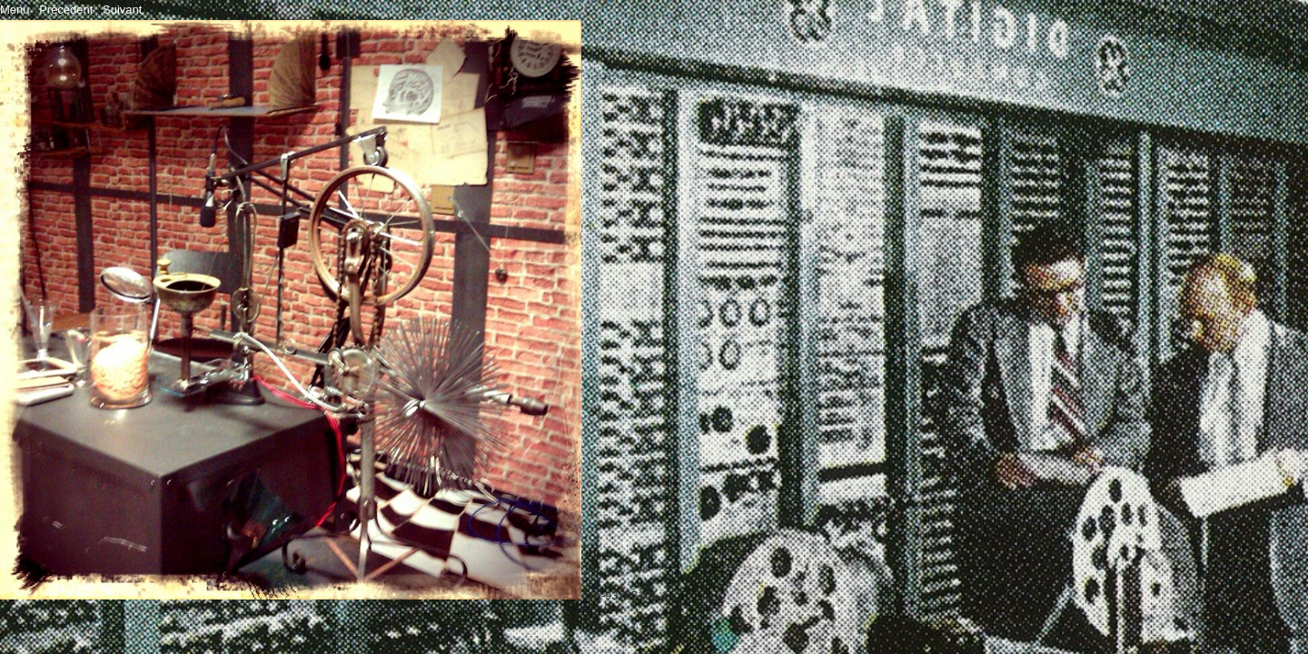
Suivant (122, 9)
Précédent (66, 9)
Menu (15, 9)
